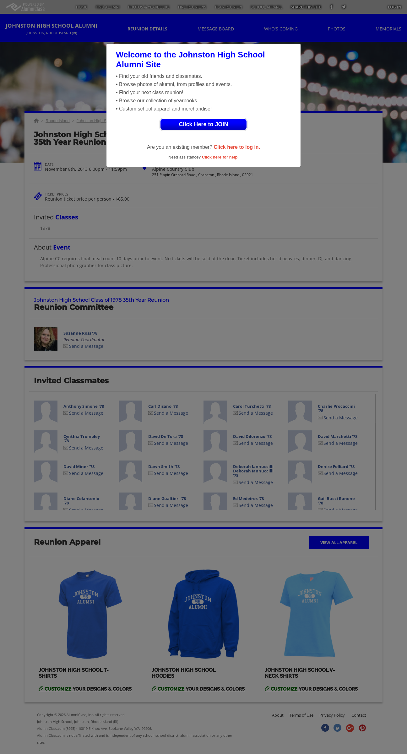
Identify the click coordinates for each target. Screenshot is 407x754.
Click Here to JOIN (203, 124)
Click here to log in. (237, 147)
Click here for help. (220, 157)
